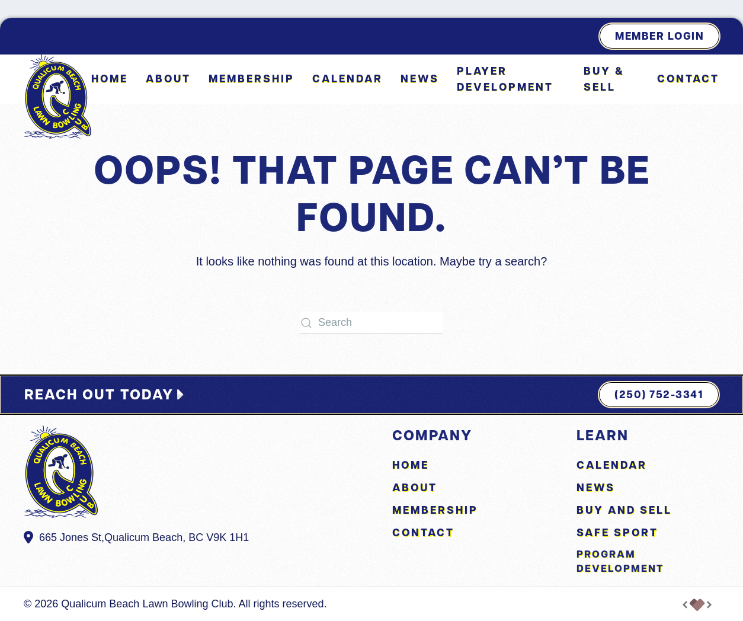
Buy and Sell (624, 510)
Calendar (347, 79)
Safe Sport (617, 532)
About (414, 487)
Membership (251, 79)
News (420, 79)
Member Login (659, 36)
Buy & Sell (604, 79)
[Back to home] (57, 97)
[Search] (371, 323)
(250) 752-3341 (658, 394)
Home (109, 79)
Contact (688, 79)
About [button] (168, 79)
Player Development (505, 79)
